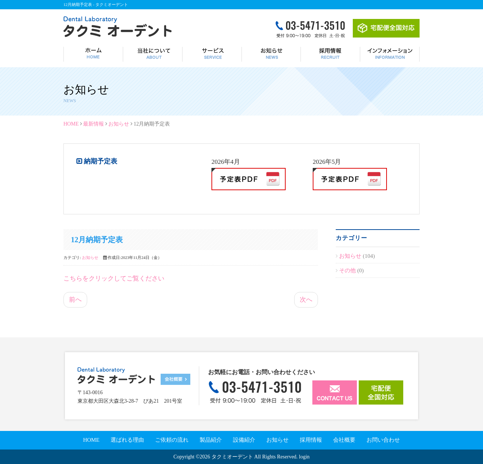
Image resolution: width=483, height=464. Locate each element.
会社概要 (344, 440)
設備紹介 (244, 440)
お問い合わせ (383, 440)
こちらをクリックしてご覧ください (113, 278)
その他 (348, 270)
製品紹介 (211, 440)
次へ (306, 299)
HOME (71, 124)
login (304, 457)
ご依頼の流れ (171, 440)
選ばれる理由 (127, 440)
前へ (75, 299)
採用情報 (311, 440)
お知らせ (118, 124)
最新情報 (93, 124)
